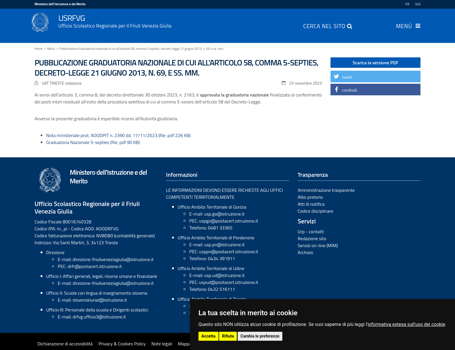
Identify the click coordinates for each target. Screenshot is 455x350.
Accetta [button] (208, 336)
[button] (375, 76)
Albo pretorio (310, 197)
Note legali (161, 343)
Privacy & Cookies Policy (121, 343)
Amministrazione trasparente (326, 190)
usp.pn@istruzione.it (224, 244)
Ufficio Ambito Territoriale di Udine (211, 268)
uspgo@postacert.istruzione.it (228, 220)
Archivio (305, 252)
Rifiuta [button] (228, 336)
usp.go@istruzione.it (224, 213)
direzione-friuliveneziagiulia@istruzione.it (113, 259)
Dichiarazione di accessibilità (65, 343)
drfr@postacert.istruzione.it (95, 266)
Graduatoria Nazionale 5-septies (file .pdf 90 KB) (93, 142)
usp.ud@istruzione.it (224, 275)
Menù (404, 26)
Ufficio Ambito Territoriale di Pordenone (216, 237)
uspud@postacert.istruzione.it (228, 282)
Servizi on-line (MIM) (318, 245)
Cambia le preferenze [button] (260, 336)
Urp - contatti (311, 231)
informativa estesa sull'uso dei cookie (406, 324)
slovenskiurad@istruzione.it (100, 299)
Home (39, 48)
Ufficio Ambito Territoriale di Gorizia (212, 206)
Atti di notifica (311, 203)
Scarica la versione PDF (375, 62)
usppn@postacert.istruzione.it (228, 251)
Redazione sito (312, 238)
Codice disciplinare (315, 210)
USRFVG (239, 21)
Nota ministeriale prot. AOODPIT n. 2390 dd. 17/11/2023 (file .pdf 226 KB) (118, 135)
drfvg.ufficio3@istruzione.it (99, 316)
